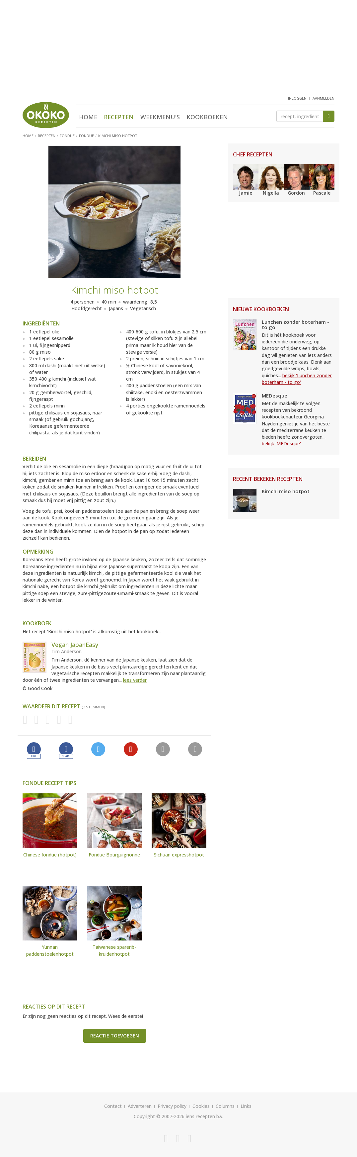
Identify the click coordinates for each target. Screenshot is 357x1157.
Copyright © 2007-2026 (159, 1116)
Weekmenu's (160, 117)
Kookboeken (207, 117)
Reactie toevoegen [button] (114, 1035)
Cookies (201, 1106)
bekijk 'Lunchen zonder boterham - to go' (297, 378)
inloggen (297, 98)
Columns (225, 1106)
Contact (113, 1106)
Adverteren (140, 1106)
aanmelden (323, 98)
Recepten (119, 117)
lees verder (135, 680)
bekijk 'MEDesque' (281, 443)
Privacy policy (172, 1106)
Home (88, 117)
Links (246, 1106)
